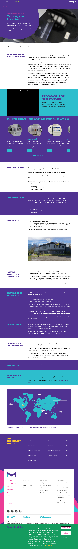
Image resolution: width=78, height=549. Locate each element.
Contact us (10, 501)
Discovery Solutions (27, 487)
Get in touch (47, 365)
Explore (10, 150)
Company (11, 6)
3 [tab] (39, 157)
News (8, 492)
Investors (35, 6)
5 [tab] (42, 157)
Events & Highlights (61, 502)
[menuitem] (12, 6)
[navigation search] (75, 2)
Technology (9, 46)
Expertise (17, 6)
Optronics (59, 485)
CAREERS (71, 1)
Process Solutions (27, 483)
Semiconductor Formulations (63, 487)
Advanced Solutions (27, 485)
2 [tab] (37, 157)
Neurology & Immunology (45, 485)
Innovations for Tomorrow (53, 46)
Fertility (41, 487)
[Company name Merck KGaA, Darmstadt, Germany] (5, 6)
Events (9, 495)
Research (23, 6)
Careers (9, 486)
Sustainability (12, 483)
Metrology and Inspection (62, 490)
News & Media (29, 6)
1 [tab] (33, 157)
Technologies (21, 13)
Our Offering (28, 46)
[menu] (24, 6)
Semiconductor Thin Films (62, 483)
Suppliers (10, 498)
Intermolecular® (60, 497)
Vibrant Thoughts (44, 492)
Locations (10, 504)
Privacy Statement (48, 545)
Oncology (42, 483)
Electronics (14, 13)
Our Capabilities (39, 46)
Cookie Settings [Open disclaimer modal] (64, 537)
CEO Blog (59, 500)
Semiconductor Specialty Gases (63, 495)
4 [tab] (40, 157)
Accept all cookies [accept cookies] (66, 527)
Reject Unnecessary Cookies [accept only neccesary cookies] (66, 533)
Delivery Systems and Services (63, 492)
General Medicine (44, 490)
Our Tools (19, 46)
